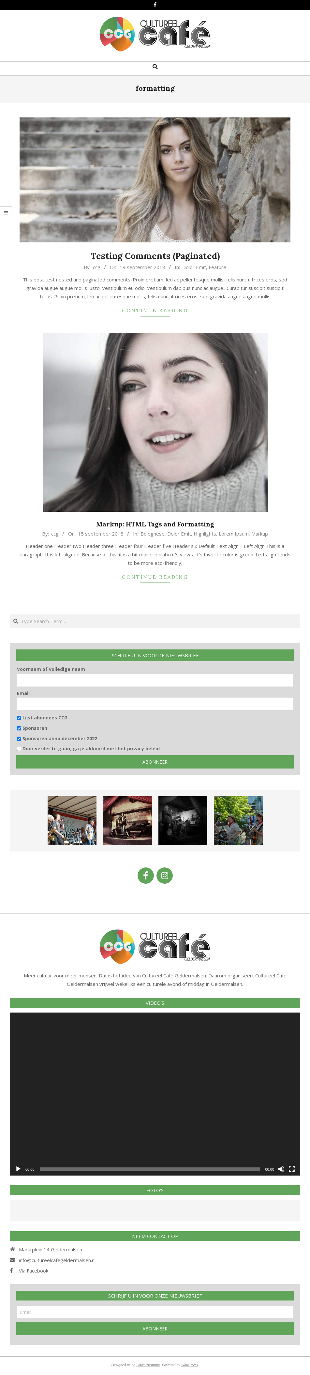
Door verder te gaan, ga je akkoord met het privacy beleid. (89, 748)
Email (23, 693)
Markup (259, 533)
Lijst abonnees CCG (42, 718)
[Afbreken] (281, 1169)
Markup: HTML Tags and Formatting (155, 524)
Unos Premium (148, 1365)
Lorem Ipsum (234, 533)
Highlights (205, 533)
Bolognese (152, 533)
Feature (217, 267)
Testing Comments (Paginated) (155, 256)
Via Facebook (33, 1270)
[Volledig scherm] (291, 1169)
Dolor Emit (194, 267)
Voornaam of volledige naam (51, 669)
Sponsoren (32, 728)
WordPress (189, 1365)
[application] (155, 1094)
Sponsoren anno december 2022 (57, 738)
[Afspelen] (18, 1169)
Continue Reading (155, 310)
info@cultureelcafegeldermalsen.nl (57, 1260)
